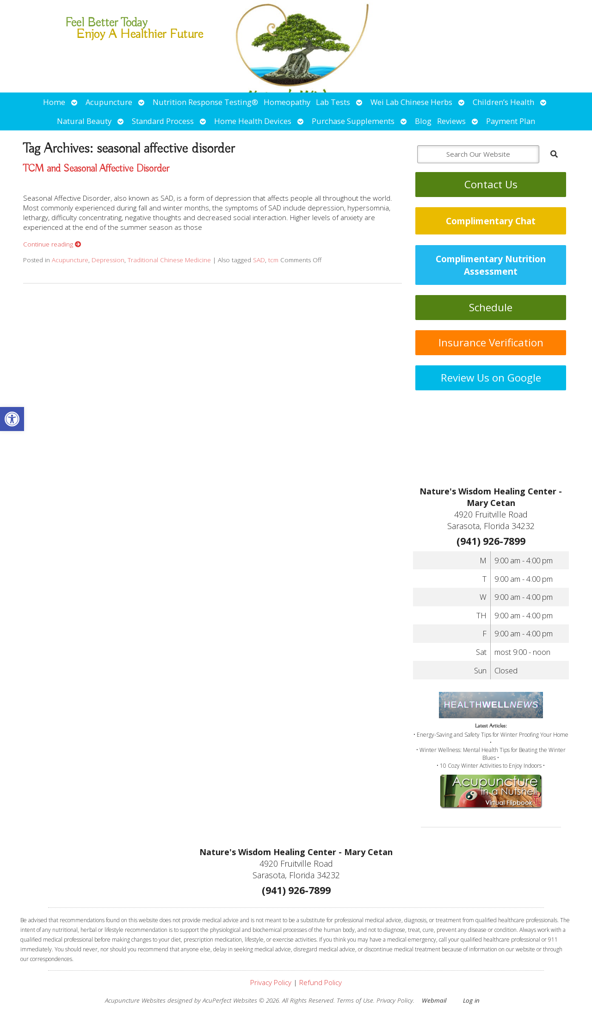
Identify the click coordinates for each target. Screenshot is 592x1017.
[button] (12, 419)
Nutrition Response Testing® (205, 102)
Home (54, 102)
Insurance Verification (490, 342)
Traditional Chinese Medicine (169, 260)
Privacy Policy (270, 982)
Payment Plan (510, 121)
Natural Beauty (84, 121)
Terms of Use (355, 1000)
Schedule (490, 307)
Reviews (451, 121)
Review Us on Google (491, 377)
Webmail (434, 1000)
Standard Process (163, 121)
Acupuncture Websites (135, 1000)
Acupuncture (109, 102)
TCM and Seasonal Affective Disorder (96, 168)
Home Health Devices (252, 121)
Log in (471, 1000)
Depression (108, 260)
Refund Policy (320, 982)
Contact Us (491, 184)
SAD (259, 260)
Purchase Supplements (353, 121)
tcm (273, 260)
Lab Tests (333, 102)
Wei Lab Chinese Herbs (411, 102)
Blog (423, 121)
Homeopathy (287, 102)
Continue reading (52, 244)
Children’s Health (503, 102)
